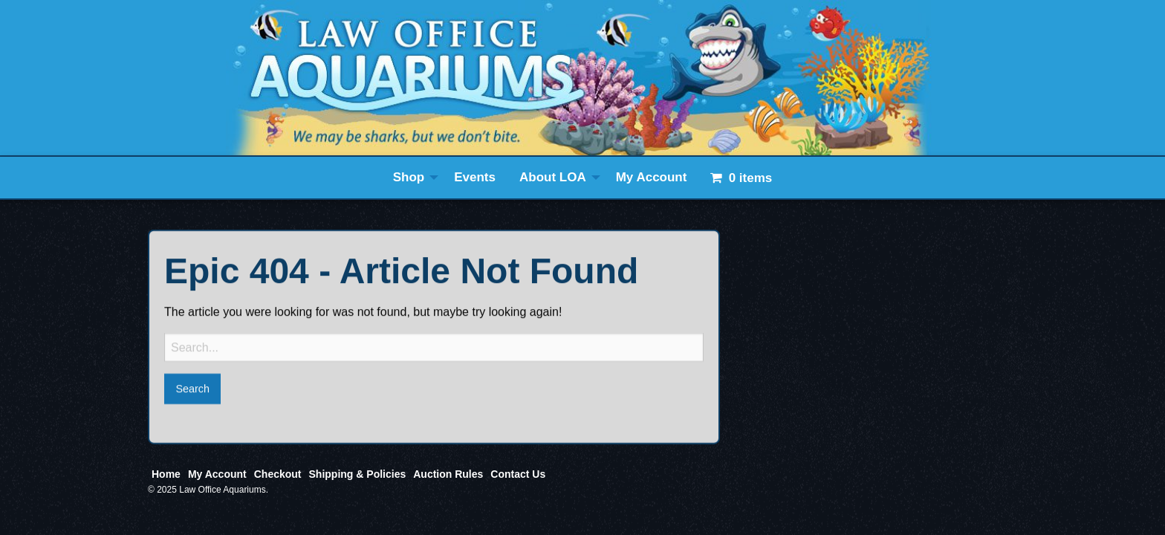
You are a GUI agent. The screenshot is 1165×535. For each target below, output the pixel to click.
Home (166, 474)
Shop (409, 177)
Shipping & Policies (357, 474)
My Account (651, 177)
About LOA (552, 177)
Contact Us (517, 474)
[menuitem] (412, 178)
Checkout (278, 474)
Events (475, 177)
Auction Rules (448, 474)
